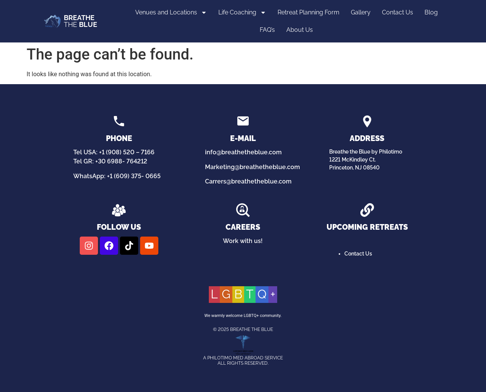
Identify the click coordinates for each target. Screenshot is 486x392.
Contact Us (397, 12)
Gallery (361, 12)
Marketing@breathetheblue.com (252, 167)
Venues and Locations (171, 12)
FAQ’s (267, 29)
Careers (243, 227)
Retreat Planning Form (308, 12)
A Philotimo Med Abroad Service (243, 358)
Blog (431, 12)
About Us (299, 29)
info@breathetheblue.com (243, 152)
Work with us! (243, 241)
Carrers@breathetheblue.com (248, 181)
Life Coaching (242, 12)
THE (80, 21)
